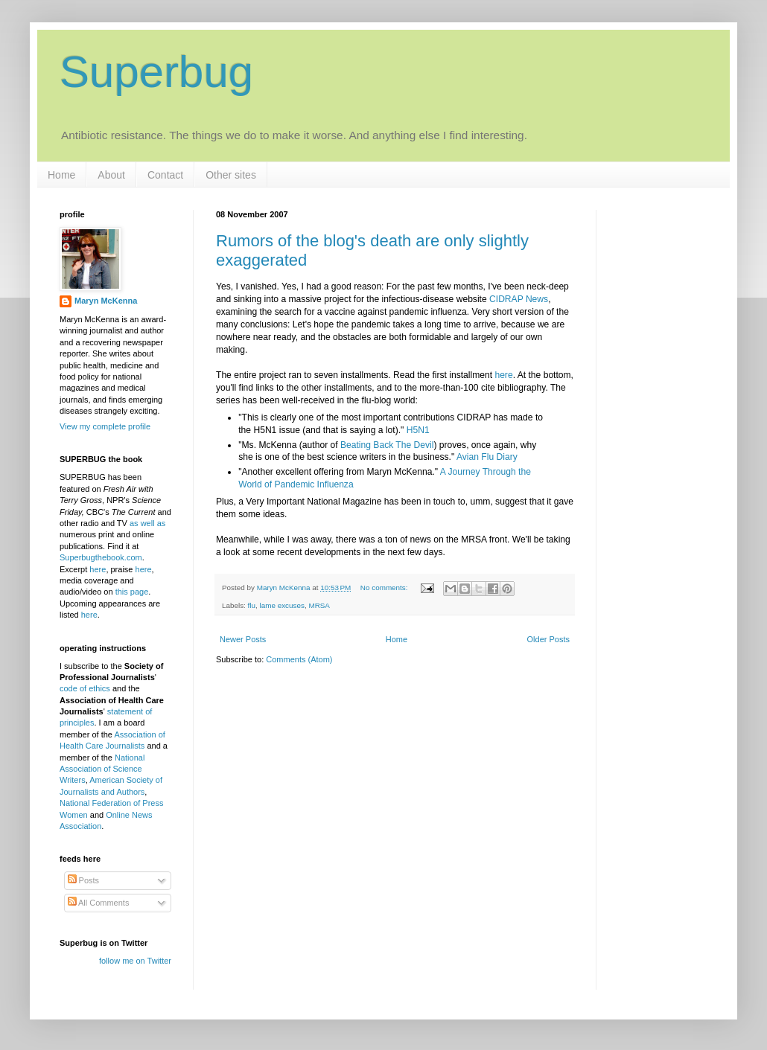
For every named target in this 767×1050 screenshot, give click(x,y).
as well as (147, 523)
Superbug (156, 72)
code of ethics (86, 688)
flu (251, 605)
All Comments (99, 902)
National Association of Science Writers (102, 769)
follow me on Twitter (135, 960)
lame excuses (282, 605)
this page (132, 591)
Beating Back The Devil (386, 445)
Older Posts (548, 639)
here (503, 375)
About (111, 175)
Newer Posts (243, 639)
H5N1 (418, 430)
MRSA (319, 605)
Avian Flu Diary (487, 457)
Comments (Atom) (299, 659)
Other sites (231, 175)
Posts (84, 880)
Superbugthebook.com (101, 557)
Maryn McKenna (105, 300)
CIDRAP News (518, 299)
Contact (165, 175)
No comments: (385, 587)
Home (61, 175)
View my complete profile (105, 426)
